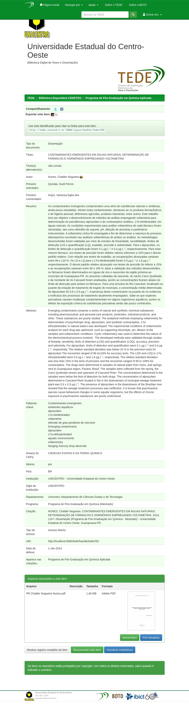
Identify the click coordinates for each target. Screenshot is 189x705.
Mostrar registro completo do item (47, 649)
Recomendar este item (87, 649)
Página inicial (49, 4)
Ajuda (93, 4)
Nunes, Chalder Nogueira (63, 176)
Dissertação (55, 143)
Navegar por (74, 4)
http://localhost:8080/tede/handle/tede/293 (73, 541)
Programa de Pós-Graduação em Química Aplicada (118, 97)
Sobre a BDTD (137, 4)
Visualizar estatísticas (120, 649)
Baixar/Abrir (130, 637)
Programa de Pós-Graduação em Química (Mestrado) (80, 504)
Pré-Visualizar (151, 637)
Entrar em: (152, 14)
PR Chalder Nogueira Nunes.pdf (45, 593)
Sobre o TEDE (113, 4)
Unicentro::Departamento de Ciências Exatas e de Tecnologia (85, 496)
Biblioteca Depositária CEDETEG (60, 97)
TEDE (31, 97)
